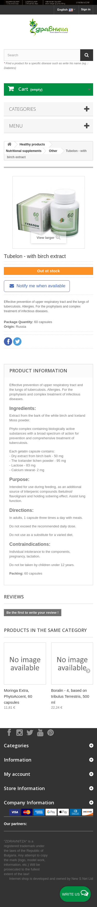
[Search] (86, 55)
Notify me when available (36, 285)
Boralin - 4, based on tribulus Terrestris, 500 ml (70, 696)
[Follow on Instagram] (19, 732)
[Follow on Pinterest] (50, 732)
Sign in (86, 9)
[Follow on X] (29, 732)
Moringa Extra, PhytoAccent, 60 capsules (18, 696)
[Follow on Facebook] (9, 732)
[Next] (88, 670)
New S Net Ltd (82, 879)
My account (17, 774)
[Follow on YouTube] (40, 732)
